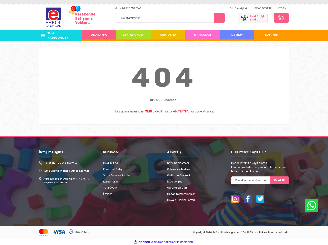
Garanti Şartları (177, 187)
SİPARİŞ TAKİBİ (263, 8)
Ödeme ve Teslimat (179, 169)
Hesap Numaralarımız (181, 193)
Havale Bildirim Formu (181, 200)
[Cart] (281, 18)
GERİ (148, 111)
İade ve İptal (175, 181)
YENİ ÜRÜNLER (134, 34)
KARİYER (271, 34)
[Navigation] (57, 35)
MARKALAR (202, 34)
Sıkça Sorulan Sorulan (117, 175)
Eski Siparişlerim (239, 8)
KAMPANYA (168, 34)
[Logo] (53, 17)
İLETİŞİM (281, 8)
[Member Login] (253, 18)
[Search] (170, 18)
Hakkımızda (110, 163)
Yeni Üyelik (110, 187)
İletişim (107, 193)
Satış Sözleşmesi (178, 163)
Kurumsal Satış (112, 169)
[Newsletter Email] (260, 180)
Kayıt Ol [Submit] (279, 180)
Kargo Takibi (111, 181)
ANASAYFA (99, 34)
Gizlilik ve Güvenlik (179, 175)
